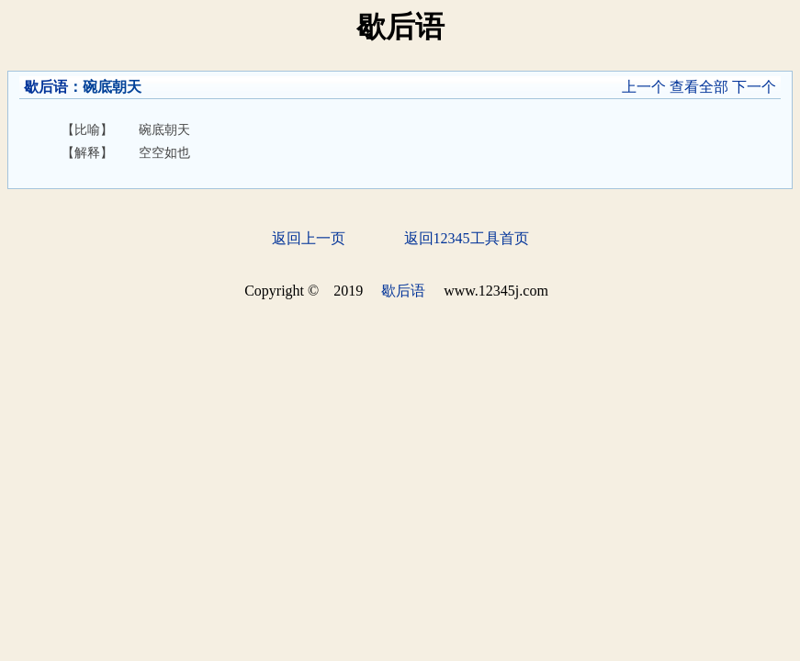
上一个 (644, 87)
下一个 (754, 87)
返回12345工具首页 (466, 238)
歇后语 (46, 87)
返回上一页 (308, 238)
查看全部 (699, 87)
